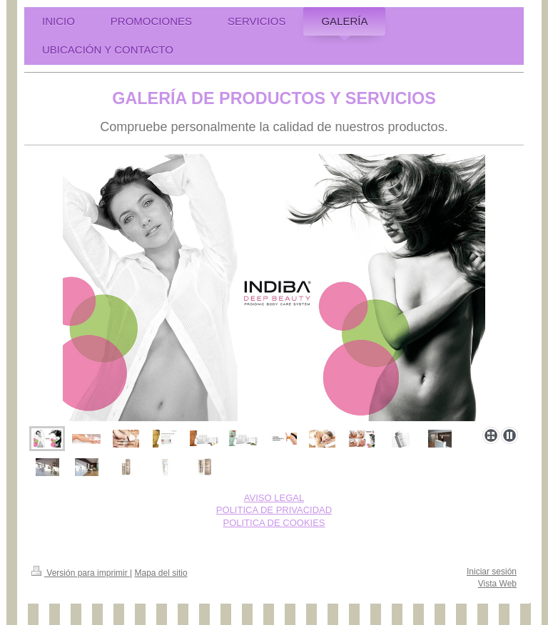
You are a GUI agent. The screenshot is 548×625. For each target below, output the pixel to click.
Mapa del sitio (161, 573)
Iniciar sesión (492, 572)
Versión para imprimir (80, 573)
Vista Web (497, 584)
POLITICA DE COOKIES (274, 522)
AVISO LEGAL (274, 497)
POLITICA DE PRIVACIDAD (274, 510)
